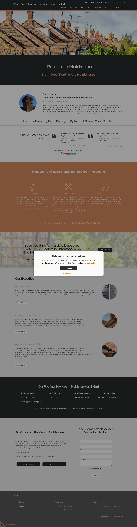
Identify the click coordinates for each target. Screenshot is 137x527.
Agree (68, 268)
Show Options (68, 273)
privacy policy (90, 263)
